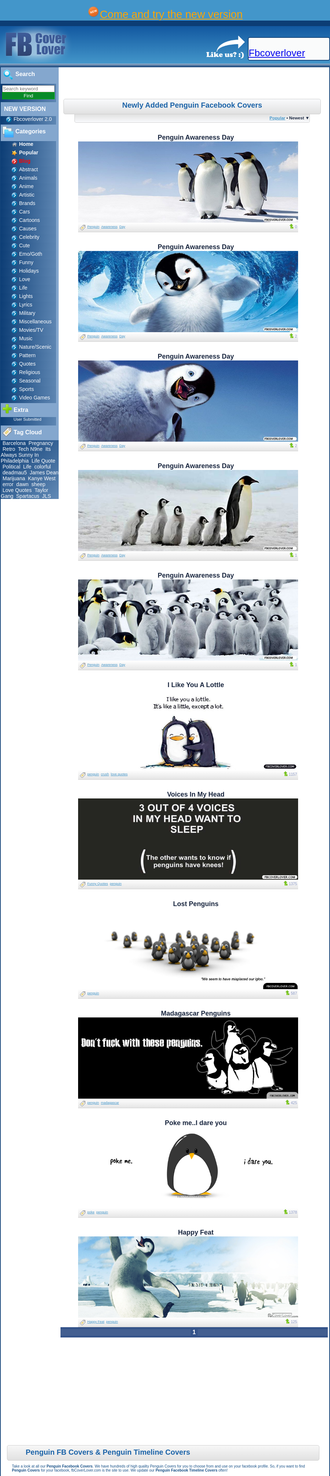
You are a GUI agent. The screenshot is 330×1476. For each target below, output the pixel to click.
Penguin (93, 227)
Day (122, 227)
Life (23, 288)
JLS (46, 496)
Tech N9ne (30, 449)
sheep (38, 484)
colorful (42, 467)
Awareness (109, 227)
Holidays (29, 271)
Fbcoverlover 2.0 (33, 119)
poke (91, 1212)
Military (27, 313)
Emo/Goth (30, 254)
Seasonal (29, 381)
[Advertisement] (195, 84)
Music (26, 338)
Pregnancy (41, 443)
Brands (27, 203)
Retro (9, 449)
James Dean (44, 472)
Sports (26, 389)
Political (11, 467)
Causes (27, 228)
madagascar (110, 1103)
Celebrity (29, 237)
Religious (29, 372)
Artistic (26, 195)
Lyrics (25, 305)
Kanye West (41, 478)
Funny (26, 262)
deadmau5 (15, 472)
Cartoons (29, 220)
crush (105, 774)
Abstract (28, 169)
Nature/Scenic (35, 347)
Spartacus (27, 496)
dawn (22, 484)
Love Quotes (17, 490)
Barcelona (14, 443)
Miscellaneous (35, 321)
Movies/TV (31, 330)
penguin (93, 774)
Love (24, 279)
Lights (26, 296)
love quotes (119, 774)
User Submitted (27, 419)
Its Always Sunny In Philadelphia (26, 455)
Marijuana (14, 478)
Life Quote (43, 461)
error (8, 484)
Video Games (34, 398)
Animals (28, 178)
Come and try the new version (171, 14)
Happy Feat (95, 1322)
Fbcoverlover (277, 52)
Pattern (27, 355)
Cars (24, 212)
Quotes (27, 364)
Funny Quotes (97, 884)
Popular (277, 117)
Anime (26, 186)
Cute (24, 245)
